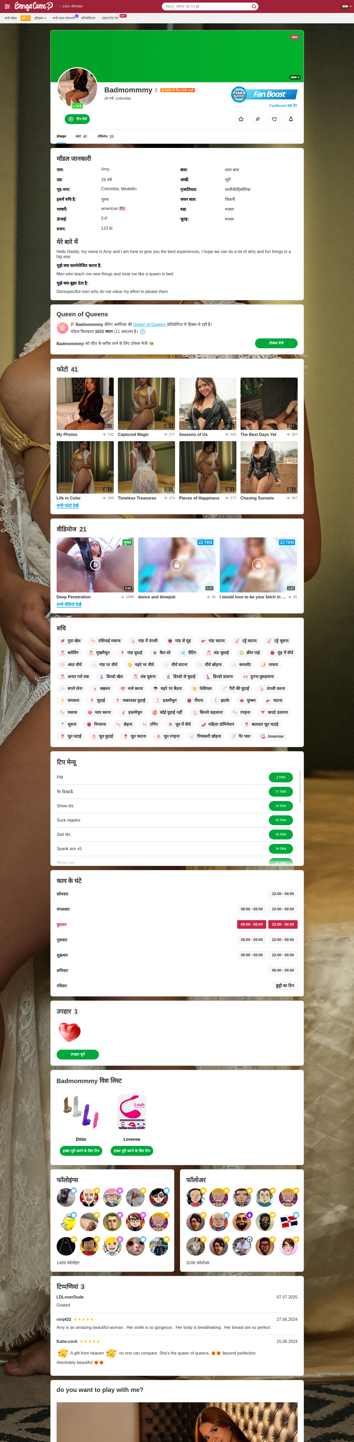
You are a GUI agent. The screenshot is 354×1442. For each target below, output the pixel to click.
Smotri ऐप (111, 17)
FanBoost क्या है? (284, 106)
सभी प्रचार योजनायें (65, 17)
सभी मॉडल (11, 18)
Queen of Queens (149, 324)
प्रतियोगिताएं (88, 18)
